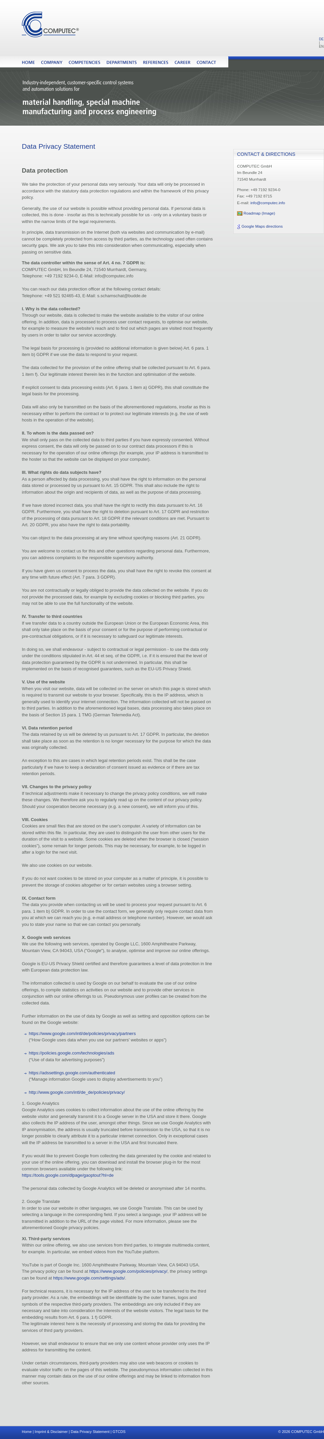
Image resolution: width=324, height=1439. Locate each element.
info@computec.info (267, 202)
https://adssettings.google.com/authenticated (72, 1072)
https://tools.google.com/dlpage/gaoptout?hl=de (68, 1175)
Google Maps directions (262, 226)
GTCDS (119, 1432)
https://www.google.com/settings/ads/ (89, 1277)
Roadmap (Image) (259, 213)
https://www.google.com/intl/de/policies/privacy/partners (82, 1033)
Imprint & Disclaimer (51, 1432)
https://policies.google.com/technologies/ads (71, 1052)
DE (321, 39)
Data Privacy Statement (90, 1432)
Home (27, 1432)
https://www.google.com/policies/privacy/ (128, 1271)
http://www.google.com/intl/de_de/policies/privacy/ (77, 1092)
